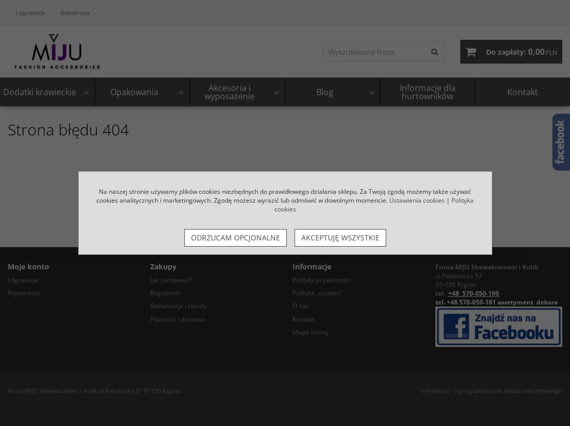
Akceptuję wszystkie (340, 237)
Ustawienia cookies (417, 200)
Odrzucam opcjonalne (235, 237)
